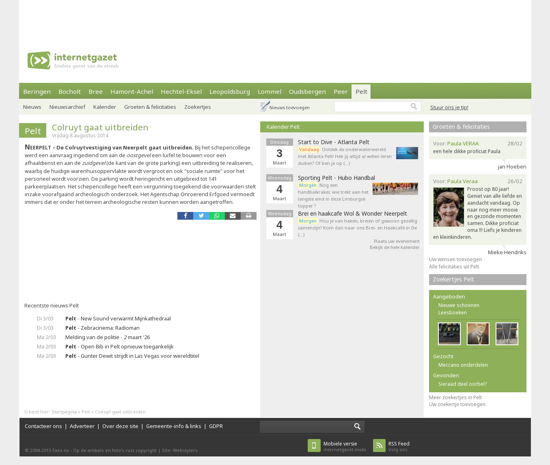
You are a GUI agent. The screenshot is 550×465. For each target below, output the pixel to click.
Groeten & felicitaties (150, 106)
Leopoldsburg (229, 91)
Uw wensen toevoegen (455, 259)
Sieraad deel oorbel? (462, 384)
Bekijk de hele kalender (395, 247)
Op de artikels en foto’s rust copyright (115, 450)
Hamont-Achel (131, 91)
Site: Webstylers (180, 450)
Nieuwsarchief (67, 106)
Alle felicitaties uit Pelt (454, 266)
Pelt (361, 91)
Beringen (37, 91)
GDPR (216, 426)
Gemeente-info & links (173, 426)
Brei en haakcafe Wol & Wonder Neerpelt (352, 213)
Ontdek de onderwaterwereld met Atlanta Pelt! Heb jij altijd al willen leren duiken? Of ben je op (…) (345, 156)
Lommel (269, 91)
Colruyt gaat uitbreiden (100, 127)
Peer (341, 91)
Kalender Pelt (283, 126)
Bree (95, 91)
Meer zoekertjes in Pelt (455, 397)
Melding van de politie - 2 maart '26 (107, 337)
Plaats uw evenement (397, 241)
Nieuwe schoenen (458, 305)
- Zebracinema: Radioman (102, 327)
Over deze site (120, 426)
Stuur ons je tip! (449, 107)
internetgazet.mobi (345, 446)
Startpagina (64, 412)
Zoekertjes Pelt (453, 279)
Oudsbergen (307, 91)
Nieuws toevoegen (290, 107)
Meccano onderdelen (463, 364)
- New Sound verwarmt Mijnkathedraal (118, 318)
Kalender (104, 106)
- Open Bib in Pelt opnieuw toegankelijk (119, 346)
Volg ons (399, 446)
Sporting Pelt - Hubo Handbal (336, 178)
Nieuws (32, 106)
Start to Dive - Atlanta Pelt (333, 142)
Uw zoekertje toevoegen (457, 404)
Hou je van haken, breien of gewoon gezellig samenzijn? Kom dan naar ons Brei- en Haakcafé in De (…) (357, 228)
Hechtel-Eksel (181, 91)
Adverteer (82, 426)
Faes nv (60, 450)
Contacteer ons (43, 426)
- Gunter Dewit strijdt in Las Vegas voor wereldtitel (132, 355)
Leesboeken (452, 312)
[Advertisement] (275, 18)
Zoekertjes (197, 106)
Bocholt (69, 91)
